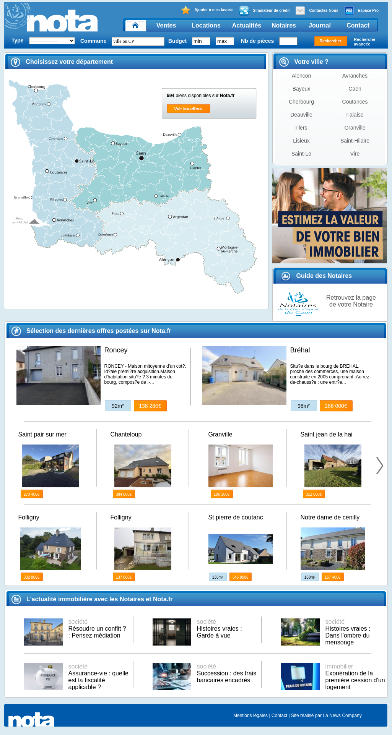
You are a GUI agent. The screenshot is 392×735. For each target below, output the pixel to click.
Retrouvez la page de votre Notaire (351, 301)
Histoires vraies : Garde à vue (219, 628)
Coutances (355, 102)
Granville (354, 128)
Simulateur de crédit (264, 11)
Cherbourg (301, 102)
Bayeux (302, 89)
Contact (357, 25)
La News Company (342, 715)
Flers (301, 128)
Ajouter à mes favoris (207, 10)
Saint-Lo (301, 154)
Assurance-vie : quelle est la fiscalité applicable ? (98, 676)
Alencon (301, 76)
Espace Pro (361, 11)
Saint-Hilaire (354, 141)
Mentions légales (250, 715)
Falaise (354, 115)
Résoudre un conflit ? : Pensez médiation (97, 628)
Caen (354, 89)
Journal (320, 25)
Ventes (166, 25)
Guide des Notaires (316, 276)
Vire (355, 154)
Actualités (246, 25)
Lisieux (301, 141)
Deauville (301, 115)
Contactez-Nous (316, 11)
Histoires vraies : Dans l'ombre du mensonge (348, 632)
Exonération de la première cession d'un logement (355, 676)
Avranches (355, 76)
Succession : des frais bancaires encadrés (227, 673)
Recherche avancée (364, 41)
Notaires (284, 25)
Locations (206, 25)
